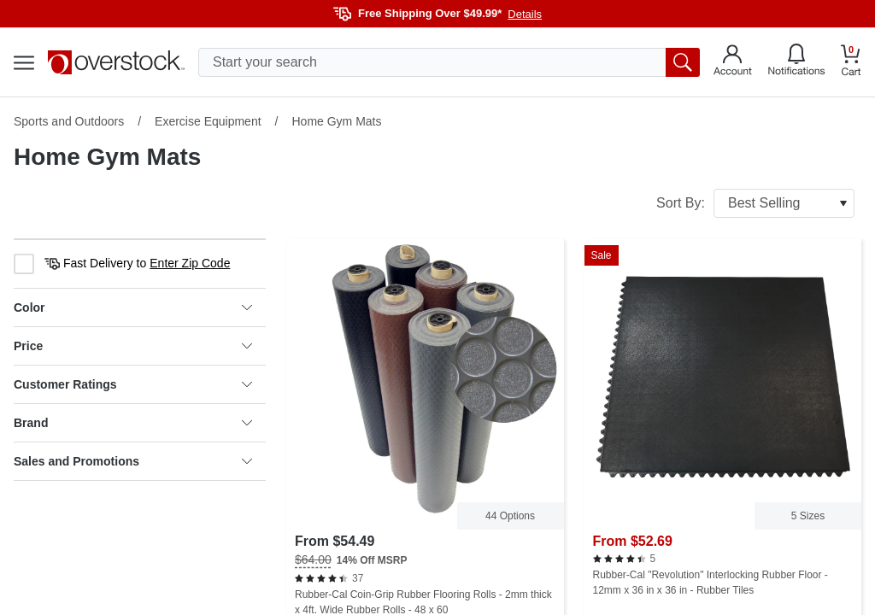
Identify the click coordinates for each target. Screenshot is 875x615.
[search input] (449, 62)
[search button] (683, 62)
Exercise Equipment (208, 121)
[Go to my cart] (851, 62)
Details (525, 14)
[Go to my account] (733, 62)
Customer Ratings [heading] (133, 384)
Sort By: (755, 203)
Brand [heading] (133, 423)
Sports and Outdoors (69, 121)
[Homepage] (116, 62)
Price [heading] (133, 346)
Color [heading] (133, 307)
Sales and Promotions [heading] (133, 461)
